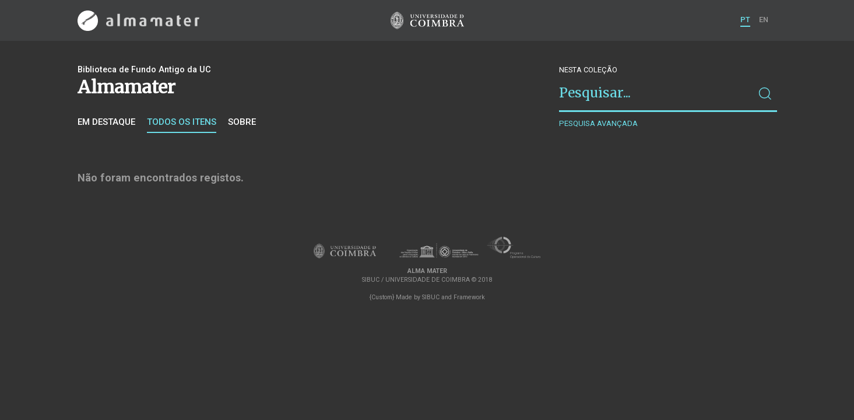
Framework (469, 297)
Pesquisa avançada (598, 123)
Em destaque (106, 122)
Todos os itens (181, 122)
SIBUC (431, 297)
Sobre (242, 122)
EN (763, 19)
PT (745, 19)
